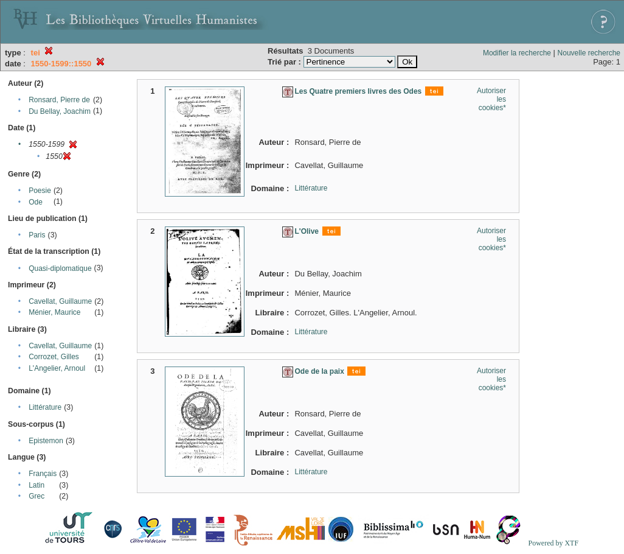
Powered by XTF (553, 543)
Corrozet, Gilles (54, 356)
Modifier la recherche (517, 53)
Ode (36, 202)
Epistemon (46, 441)
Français (43, 473)
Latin (36, 485)
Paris (37, 235)
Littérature (45, 407)
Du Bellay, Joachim (60, 111)
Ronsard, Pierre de (59, 100)
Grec (36, 496)
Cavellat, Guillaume (60, 301)
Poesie (40, 190)
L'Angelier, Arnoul (57, 368)
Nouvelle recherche (589, 53)
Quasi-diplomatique (60, 268)
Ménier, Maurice (54, 312)
